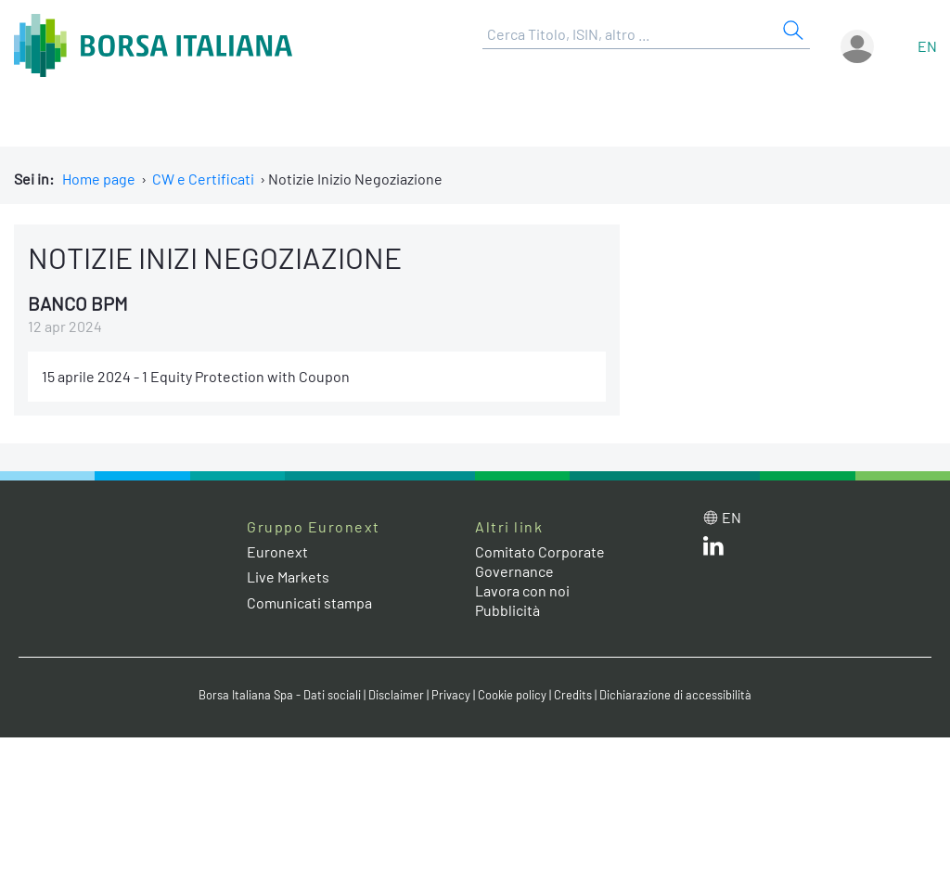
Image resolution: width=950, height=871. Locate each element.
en (927, 46)
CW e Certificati (203, 178)
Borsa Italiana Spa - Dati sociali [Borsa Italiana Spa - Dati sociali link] (280, 694)
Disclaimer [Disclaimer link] (396, 694)
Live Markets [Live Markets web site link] (288, 576)
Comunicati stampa (309, 602)
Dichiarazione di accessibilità (675, 694)
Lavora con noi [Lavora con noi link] (522, 590)
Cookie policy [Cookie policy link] (512, 694)
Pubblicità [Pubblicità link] (507, 610)
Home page (98, 178)
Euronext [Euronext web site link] (277, 551)
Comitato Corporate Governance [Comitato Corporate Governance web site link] (540, 561)
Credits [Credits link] (573, 694)
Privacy (450, 694)
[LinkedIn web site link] (713, 549)
